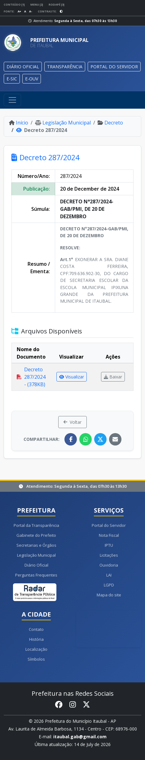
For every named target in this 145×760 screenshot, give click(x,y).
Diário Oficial (36, 565)
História (36, 639)
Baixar (113, 377)
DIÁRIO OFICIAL (23, 67)
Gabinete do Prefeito (36, 535)
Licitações (109, 555)
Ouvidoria (108, 565)
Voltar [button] (72, 422)
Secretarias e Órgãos (36, 545)
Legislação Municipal (63, 122)
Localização (36, 649)
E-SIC (12, 79)
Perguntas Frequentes (36, 575)
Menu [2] (36, 4)
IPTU (109, 545)
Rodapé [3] (56, 4)
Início (18, 122)
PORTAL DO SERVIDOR (114, 67)
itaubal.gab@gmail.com (80, 737)
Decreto (110, 122)
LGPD (109, 585)
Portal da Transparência (36, 525)
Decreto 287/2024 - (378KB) (31, 377)
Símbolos (36, 659)
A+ (19, 11)
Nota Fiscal (109, 535)
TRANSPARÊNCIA (64, 67)
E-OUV (31, 79)
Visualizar (71, 377)
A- (30, 11)
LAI (109, 575)
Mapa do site (109, 595)
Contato (36, 629)
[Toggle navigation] (12, 100)
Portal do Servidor (109, 525)
